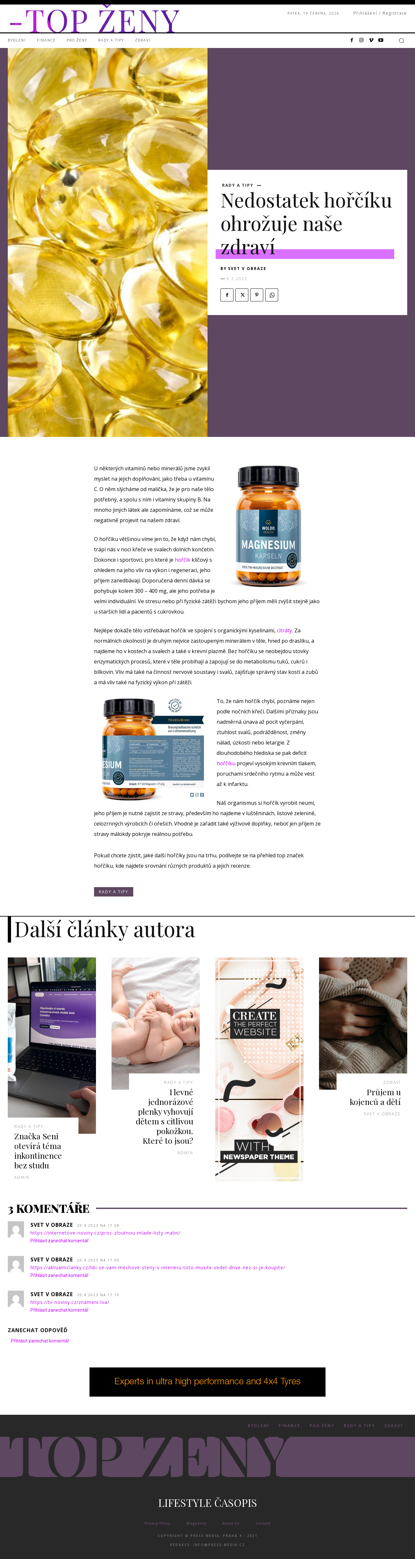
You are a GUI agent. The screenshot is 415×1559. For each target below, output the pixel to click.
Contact (262, 1523)
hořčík (182, 559)
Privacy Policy (157, 1523)
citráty (284, 630)
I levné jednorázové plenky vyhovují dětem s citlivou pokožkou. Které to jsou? (164, 1116)
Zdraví (392, 1082)
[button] (401, 40)
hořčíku (226, 763)
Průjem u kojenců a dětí (375, 1096)
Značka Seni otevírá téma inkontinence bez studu (38, 1150)
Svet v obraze (247, 268)
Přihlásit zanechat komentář (59, 1240)
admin (22, 1177)
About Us (230, 1523)
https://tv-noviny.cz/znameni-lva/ (69, 1302)
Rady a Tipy (238, 185)
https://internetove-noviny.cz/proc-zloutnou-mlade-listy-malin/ (105, 1233)
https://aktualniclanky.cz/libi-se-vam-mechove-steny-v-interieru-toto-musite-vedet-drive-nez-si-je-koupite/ (157, 1267)
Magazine (196, 1523)
